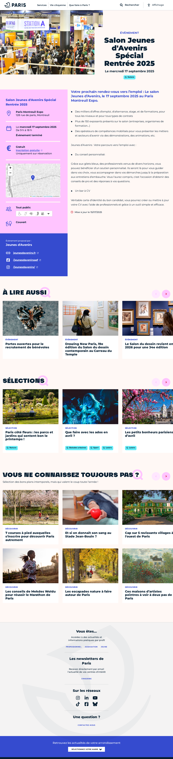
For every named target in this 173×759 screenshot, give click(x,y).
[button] (33, 178)
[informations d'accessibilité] (34, 213)
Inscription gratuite (28, 150)
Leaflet (33, 196)
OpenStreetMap (48, 196)
